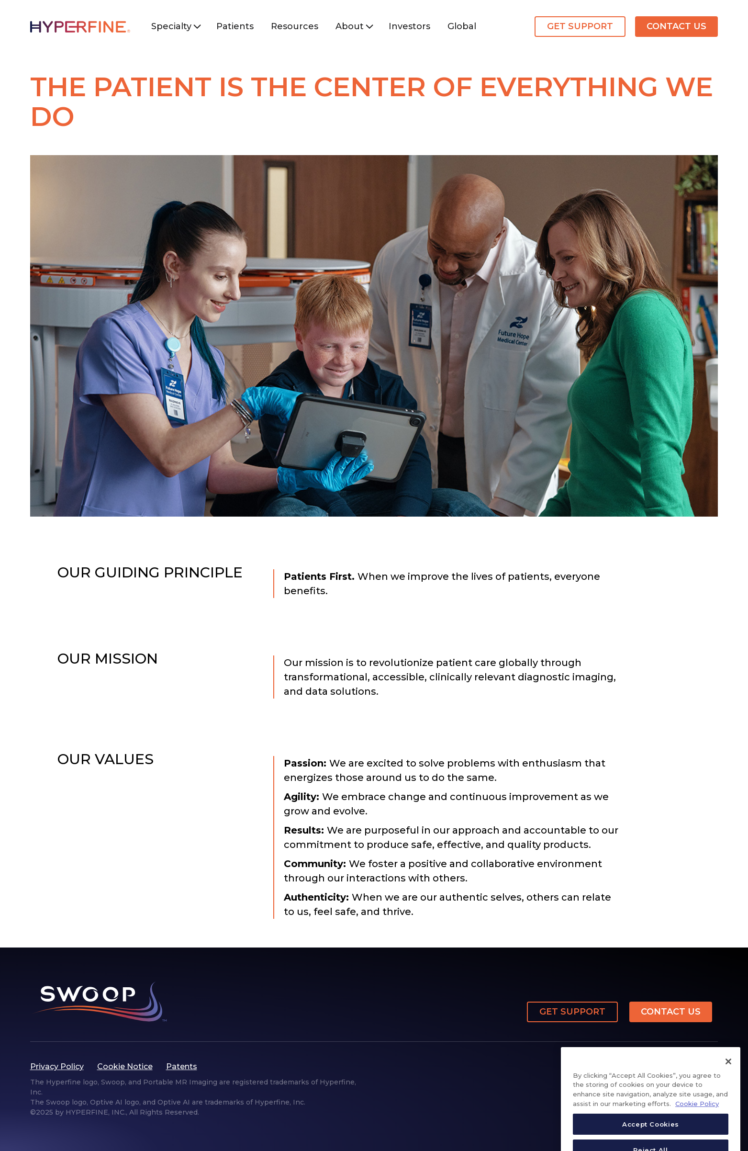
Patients (235, 26)
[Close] (728, 1072)
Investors (409, 26)
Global (461, 26)
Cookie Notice (125, 1066)
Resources (294, 26)
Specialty (171, 26)
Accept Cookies (650, 1135)
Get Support (580, 26)
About (349, 26)
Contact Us (676, 26)
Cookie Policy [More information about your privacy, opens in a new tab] (697, 1114)
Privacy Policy (57, 1066)
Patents (181, 1066)
